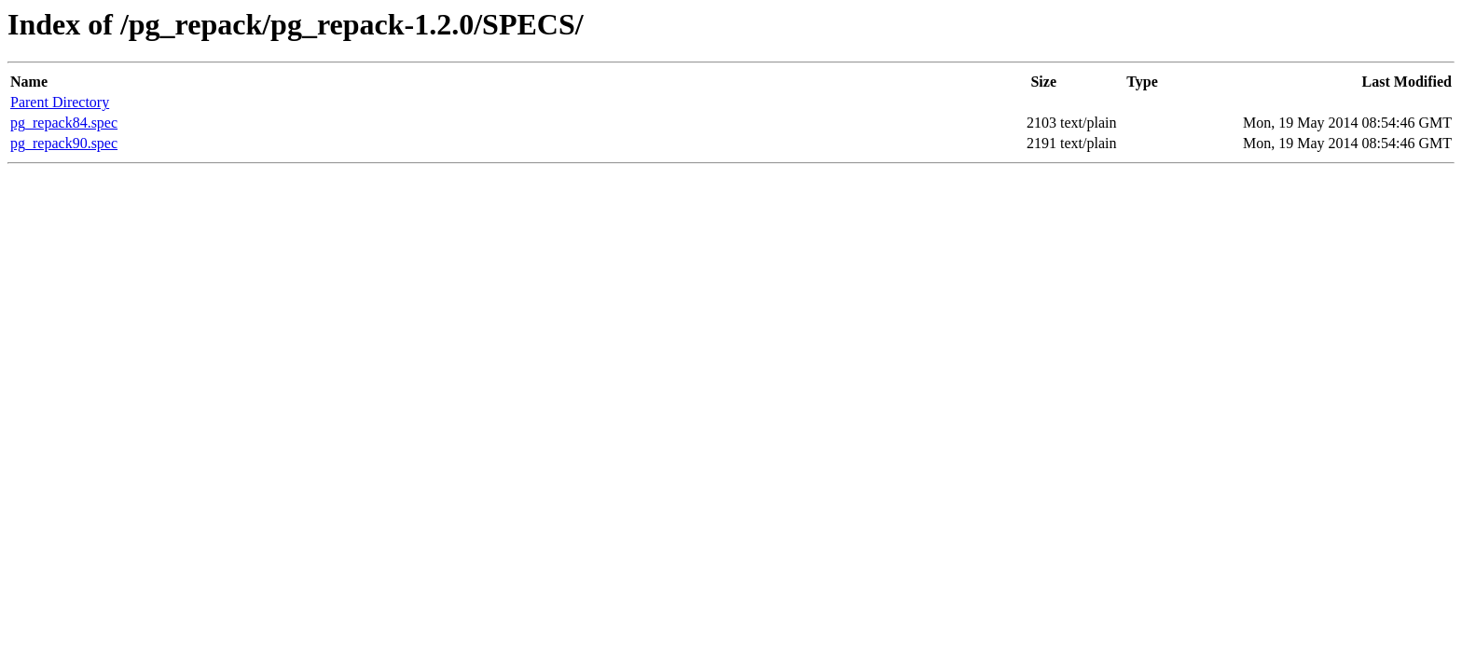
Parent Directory (59, 102)
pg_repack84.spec (63, 122)
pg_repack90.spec (63, 143)
